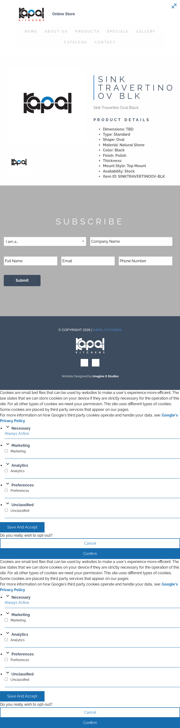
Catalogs (75, 42)
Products (87, 31)
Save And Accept (22, 527)
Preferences (22, 485)
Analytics (19, 465)
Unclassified (22, 505)
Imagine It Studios (106, 376)
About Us (56, 31)
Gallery (145, 31)
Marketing (20, 445)
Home (31, 31)
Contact (105, 42)
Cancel (90, 543)
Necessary (20, 428)
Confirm (90, 553)
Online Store (63, 14)
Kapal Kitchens (107, 330)
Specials (118, 31)
